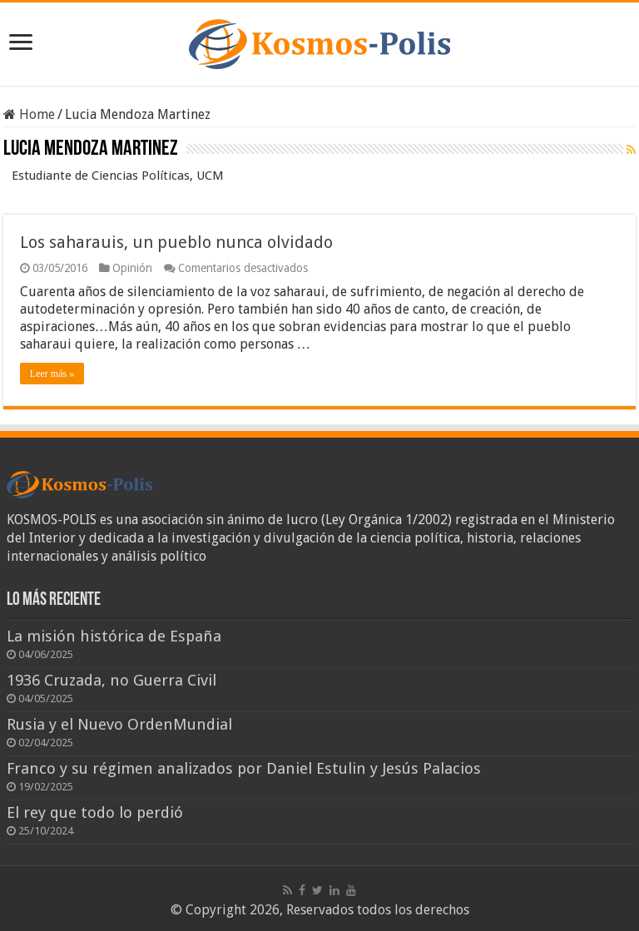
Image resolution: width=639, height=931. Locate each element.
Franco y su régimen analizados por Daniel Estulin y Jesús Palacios (244, 768)
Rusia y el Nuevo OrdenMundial (119, 724)
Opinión (132, 268)
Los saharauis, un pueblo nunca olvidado (176, 242)
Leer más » (52, 373)
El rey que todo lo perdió (95, 812)
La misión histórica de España (114, 636)
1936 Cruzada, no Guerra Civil (111, 680)
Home (29, 114)
